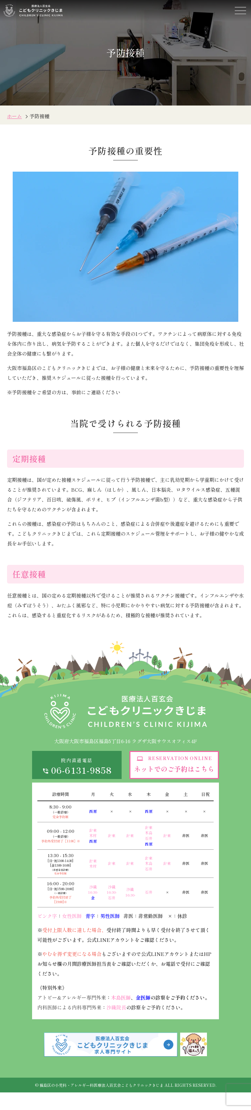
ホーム (14, 116)
